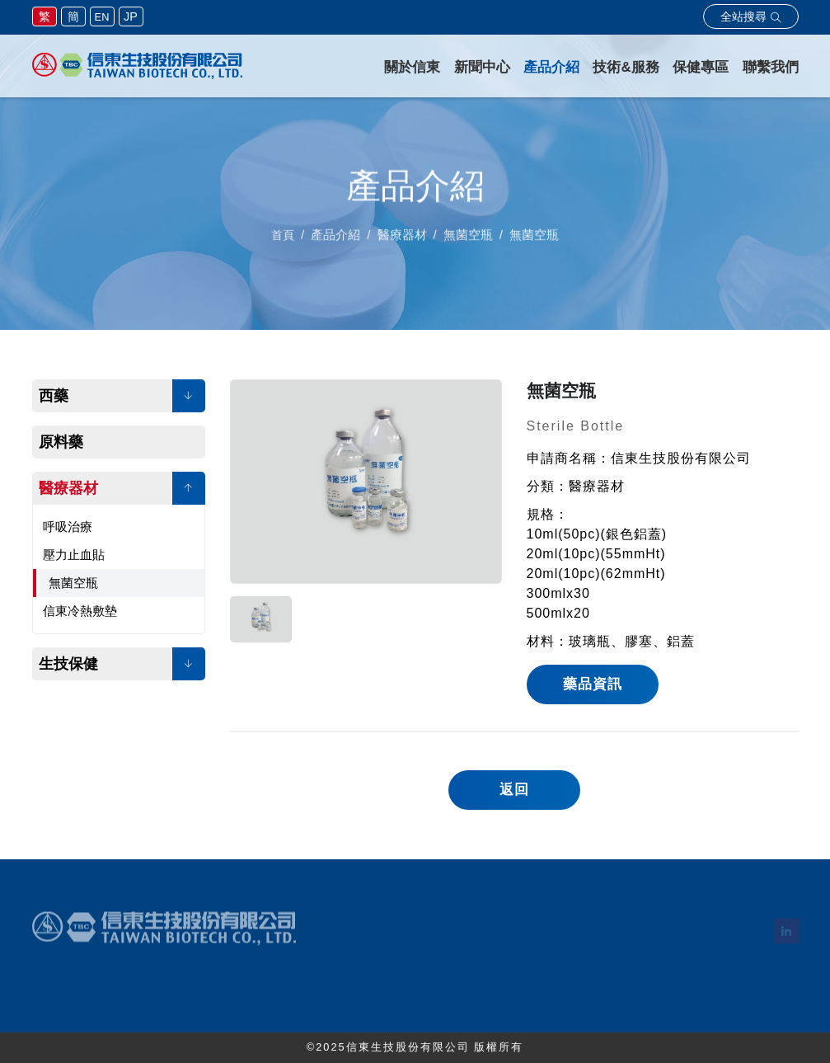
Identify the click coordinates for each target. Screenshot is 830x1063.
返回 (514, 789)
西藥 (53, 396)
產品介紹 (551, 67)
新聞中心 (482, 67)
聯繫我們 (771, 67)
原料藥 (61, 442)
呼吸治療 (67, 527)
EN (102, 17)
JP (131, 16)
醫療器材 (68, 488)
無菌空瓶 (73, 583)
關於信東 (412, 67)
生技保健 (68, 664)
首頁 (282, 239)
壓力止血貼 (74, 555)
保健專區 (701, 67)
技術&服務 (626, 67)
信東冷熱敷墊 (80, 611)
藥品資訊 (592, 684)
